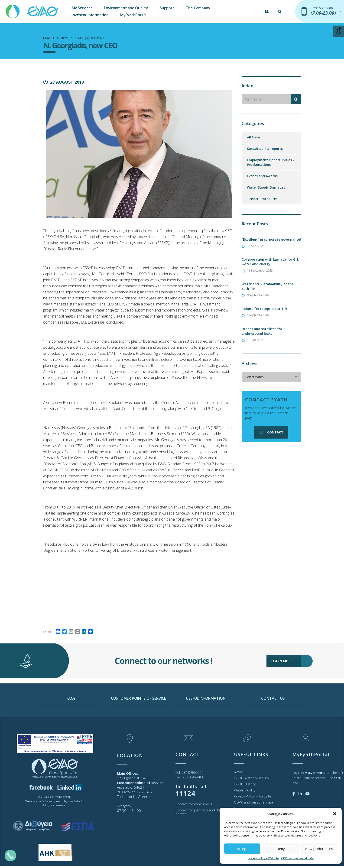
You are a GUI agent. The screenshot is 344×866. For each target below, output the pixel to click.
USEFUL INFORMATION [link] (206, 715)
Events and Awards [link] (262, 176)
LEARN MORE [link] (286, 643)
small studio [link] (76, 801)
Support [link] (167, 7)
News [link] (238, 772)
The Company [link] (198, 7)
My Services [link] (82, 7)
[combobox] (271, 377)
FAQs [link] (71, 715)
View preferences (319, 848)
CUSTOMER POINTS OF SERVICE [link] (138, 715)
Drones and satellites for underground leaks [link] (262, 331)
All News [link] (253, 137)
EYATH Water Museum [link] (251, 778)
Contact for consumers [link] (193, 804)
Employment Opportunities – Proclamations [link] (271, 162)
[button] (334, 813)
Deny (280, 848)
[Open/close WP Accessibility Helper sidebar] (338, 31)
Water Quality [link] (244, 790)
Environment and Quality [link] (126, 7)
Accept (242, 848)
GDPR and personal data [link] (297, 858)
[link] (32, 9)
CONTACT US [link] (273, 715)
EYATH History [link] (245, 784)
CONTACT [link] (270, 432)
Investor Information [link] (90, 14)
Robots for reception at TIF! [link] (264, 308)
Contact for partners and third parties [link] (199, 812)
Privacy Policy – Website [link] (263, 858)
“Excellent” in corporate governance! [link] (271, 239)
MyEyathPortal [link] (133, 14)
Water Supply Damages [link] (266, 187)
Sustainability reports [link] (265, 148)
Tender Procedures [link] (262, 199)
